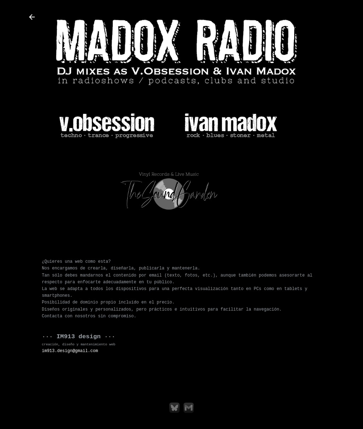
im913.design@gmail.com (70, 351)
